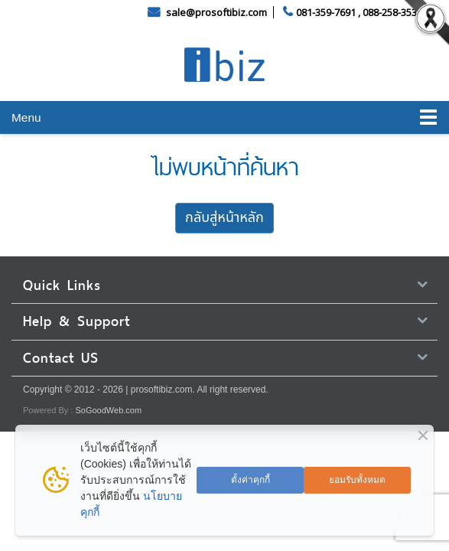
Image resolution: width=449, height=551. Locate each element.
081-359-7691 (326, 12)
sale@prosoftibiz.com (217, 12)
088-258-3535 (392, 12)
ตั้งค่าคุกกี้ (250, 479)
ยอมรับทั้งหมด (357, 479)
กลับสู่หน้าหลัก (224, 217)
